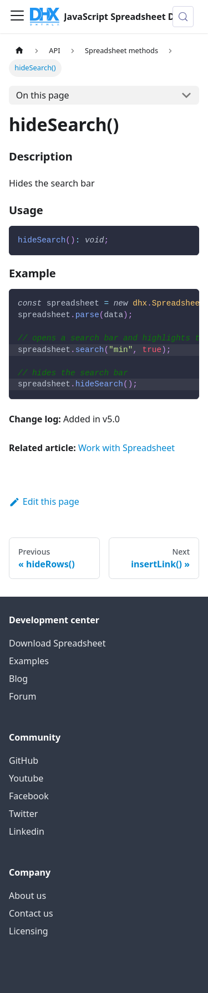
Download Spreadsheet (57, 643)
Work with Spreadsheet (126, 448)
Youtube (26, 778)
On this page (42, 95)
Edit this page (44, 501)
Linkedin (26, 831)
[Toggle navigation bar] (17, 16)
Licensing (28, 931)
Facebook (29, 796)
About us (27, 895)
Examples (29, 661)
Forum (22, 696)
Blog (18, 679)
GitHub (23, 760)
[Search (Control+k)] (183, 16)
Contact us (31, 913)
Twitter (23, 814)
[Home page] (19, 50)
